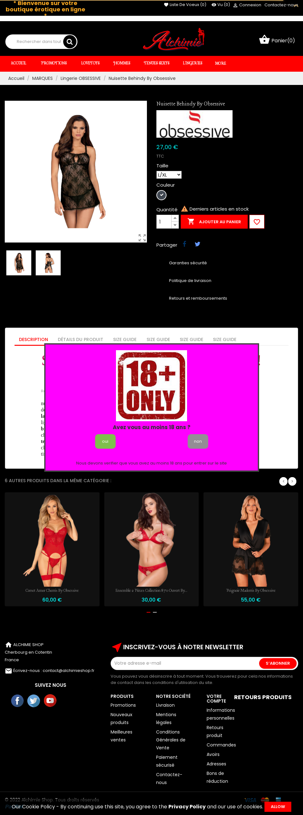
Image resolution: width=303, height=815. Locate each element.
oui (105, 441)
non (198, 441)
